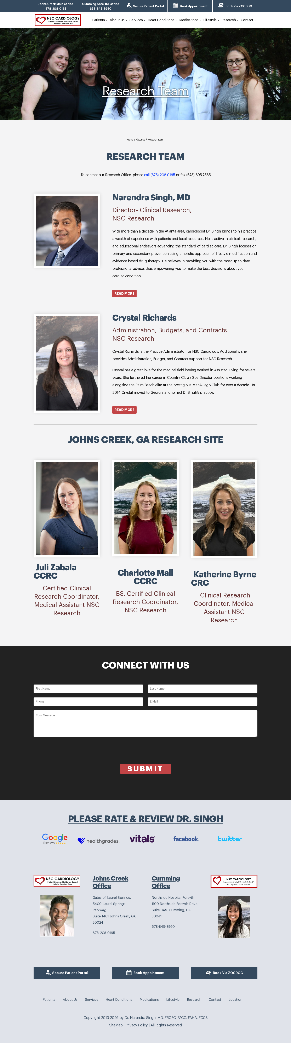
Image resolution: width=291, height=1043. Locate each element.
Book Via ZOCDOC (239, 6)
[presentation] (65, 755)
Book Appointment (193, 6)
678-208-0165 (104, 933)
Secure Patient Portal (148, 6)
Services (138, 20)
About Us (119, 20)
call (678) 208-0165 (160, 175)
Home (130, 139)
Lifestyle (211, 20)
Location (235, 999)
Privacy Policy (136, 1025)
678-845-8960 (163, 926)
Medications (190, 20)
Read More (124, 293)
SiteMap (115, 1025)
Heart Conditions (163, 20)
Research (230, 20)
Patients (100, 20)
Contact (249, 20)
